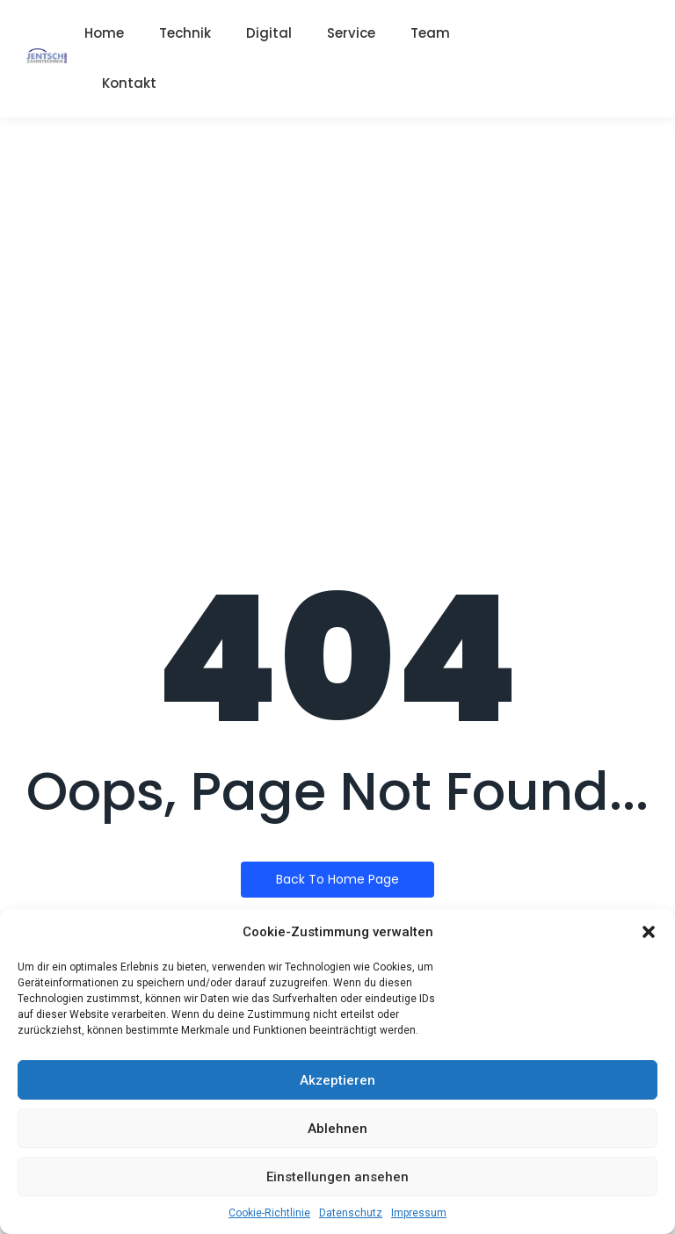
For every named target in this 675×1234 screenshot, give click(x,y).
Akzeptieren (337, 1080)
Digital (269, 33)
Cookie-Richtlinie (269, 1213)
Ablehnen (337, 1129)
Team (430, 33)
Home (104, 33)
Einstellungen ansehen (337, 1177)
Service (351, 33)
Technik (185, 33)
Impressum (418, 1213)
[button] (648, 932)
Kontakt (129, 83)
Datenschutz (350, 1213)
